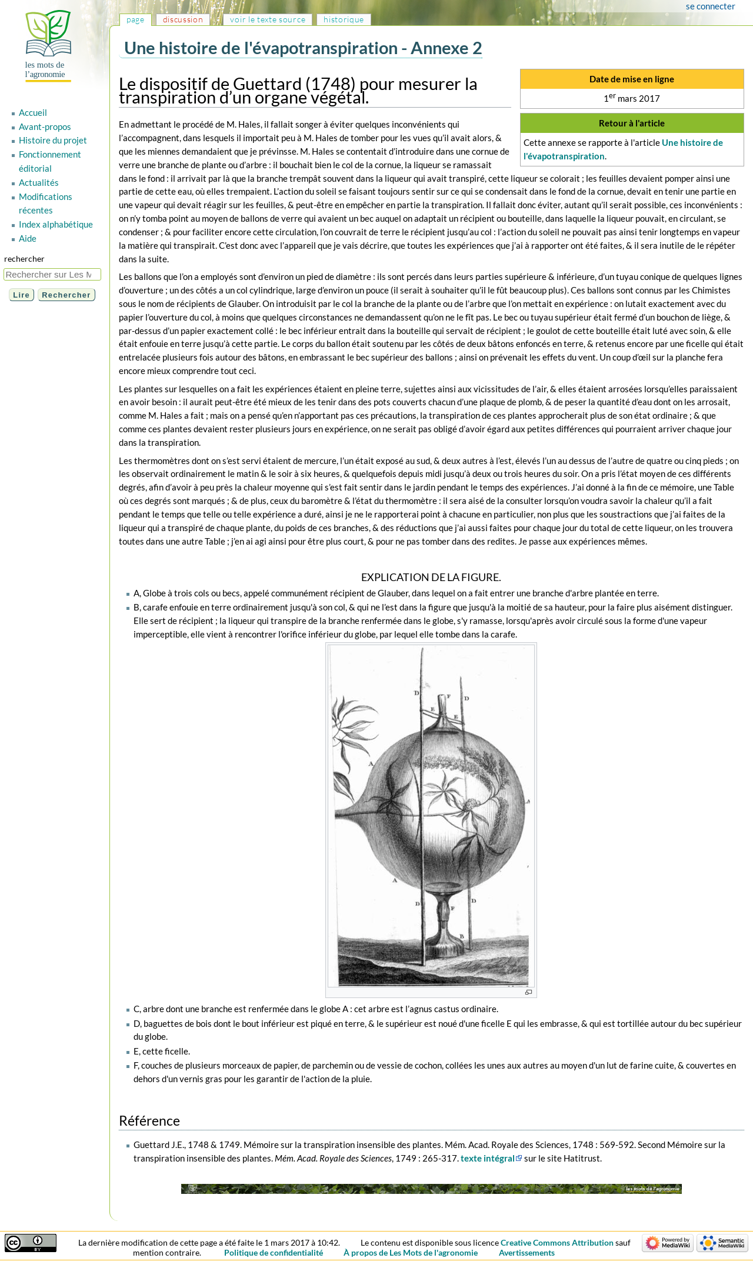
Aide (27, 238)
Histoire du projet (53, 140)
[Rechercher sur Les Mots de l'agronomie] (52, 274)
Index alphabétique (56, 224)
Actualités (39, 182)
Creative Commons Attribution (557, 1242)
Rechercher (24, 258)
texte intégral (488, 1158)
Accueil (33, 112)
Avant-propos (45, 126)
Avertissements (527, 1252)
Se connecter (710, 6)
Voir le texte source (267, 19)
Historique (344, 19)
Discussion (183, 19)
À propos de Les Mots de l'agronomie (411, 1252)
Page (135, 19)
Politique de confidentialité (273, 1252)
